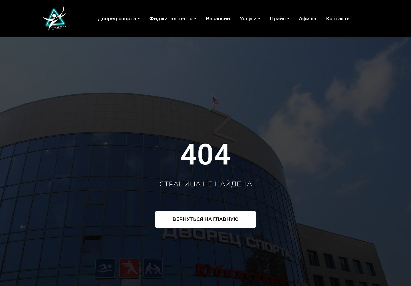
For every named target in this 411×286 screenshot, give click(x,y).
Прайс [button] (278, 18)
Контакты (338, 18)
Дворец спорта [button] (117, 18)
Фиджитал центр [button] (171, 18)
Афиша (307, 18)
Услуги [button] (248, 18)
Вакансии (218, 18)
